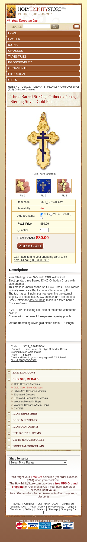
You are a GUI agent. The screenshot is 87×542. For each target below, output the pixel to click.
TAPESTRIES (17, 56)
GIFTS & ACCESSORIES (28, 439)
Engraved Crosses (24, 394)
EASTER (14, 39)
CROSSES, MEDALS (26, 379)
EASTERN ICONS (24, 372)
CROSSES (15, 50)
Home (11, 86)
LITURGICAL (17, 74)
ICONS (13, 45)
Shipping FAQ (18, 506)
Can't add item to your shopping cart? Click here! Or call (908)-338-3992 (40, 258)
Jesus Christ (37, 300)
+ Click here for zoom (43, 173)
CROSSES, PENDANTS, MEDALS (38, 86)
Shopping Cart (69, 509)
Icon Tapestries (25, 413)
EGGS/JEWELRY (20, 62)
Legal (71, 506)
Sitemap (53, 509)
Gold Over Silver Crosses (28, 387)
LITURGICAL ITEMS (27, 433)
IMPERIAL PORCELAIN (28, 446)
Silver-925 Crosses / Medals (30, 391)
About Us (29, 503)
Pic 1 (22, 195)
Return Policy (37, 506)
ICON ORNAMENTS (26, 426)
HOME (12, 33)
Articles (40, 509)
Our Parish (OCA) (48, 503)
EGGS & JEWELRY (25, 420)
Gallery (29, 509)
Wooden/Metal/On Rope (27, 401)
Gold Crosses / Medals (27, 384)
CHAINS (19, 408)
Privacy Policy (56, 506)
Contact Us (67, 503)
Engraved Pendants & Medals (31, 398)
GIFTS (12, 80)
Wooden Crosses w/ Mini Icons (31, 405)
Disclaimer (15, 509)
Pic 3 (64, 195)
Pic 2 (43, 195)
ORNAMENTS (17, 68)
